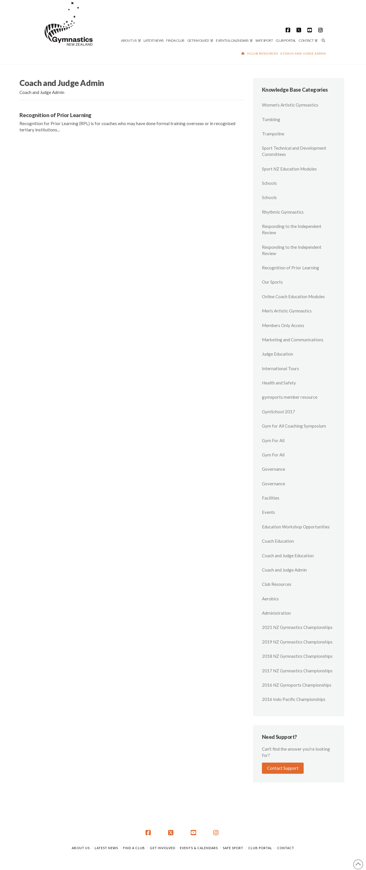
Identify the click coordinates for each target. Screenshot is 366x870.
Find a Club (134, 848)
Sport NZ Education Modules (289, 168)
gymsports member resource (289, 397)
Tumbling (271, 119)
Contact (285, 848)
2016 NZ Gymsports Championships (296, 684)
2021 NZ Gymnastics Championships (297, 627)
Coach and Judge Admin (284, 569)
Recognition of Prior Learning (55, 115)
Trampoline (273, 133)
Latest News (106, 848)
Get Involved (162, 848)
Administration (276, 613)
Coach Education (278, 541)
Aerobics (270, 598)
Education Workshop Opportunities (296, 526)
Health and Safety (279, 382)
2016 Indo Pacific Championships (293, 699)
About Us (81, 848)
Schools (269, 183)
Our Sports (272, 281)
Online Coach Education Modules (293, 296)
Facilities (270, 497)
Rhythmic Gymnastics (283, 212)
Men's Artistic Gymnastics (287, 310)
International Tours (280, 368)
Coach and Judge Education (288, 555)
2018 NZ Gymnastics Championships (297, 656)
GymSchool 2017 (278, 411)
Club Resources (276, 584)
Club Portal (260, 848)
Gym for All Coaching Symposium (294, 425)
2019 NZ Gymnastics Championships (297, 641)
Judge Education (277, 353)
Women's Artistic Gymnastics (290, 104)
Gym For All (273, 440)
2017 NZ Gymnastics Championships (297, 670)
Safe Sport (233, 848)
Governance (273, 469)
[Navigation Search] (322, 21)
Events (268, 512)
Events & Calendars (199, 848)
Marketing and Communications (292, 339)
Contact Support (283, 768)
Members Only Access (283, 325)
